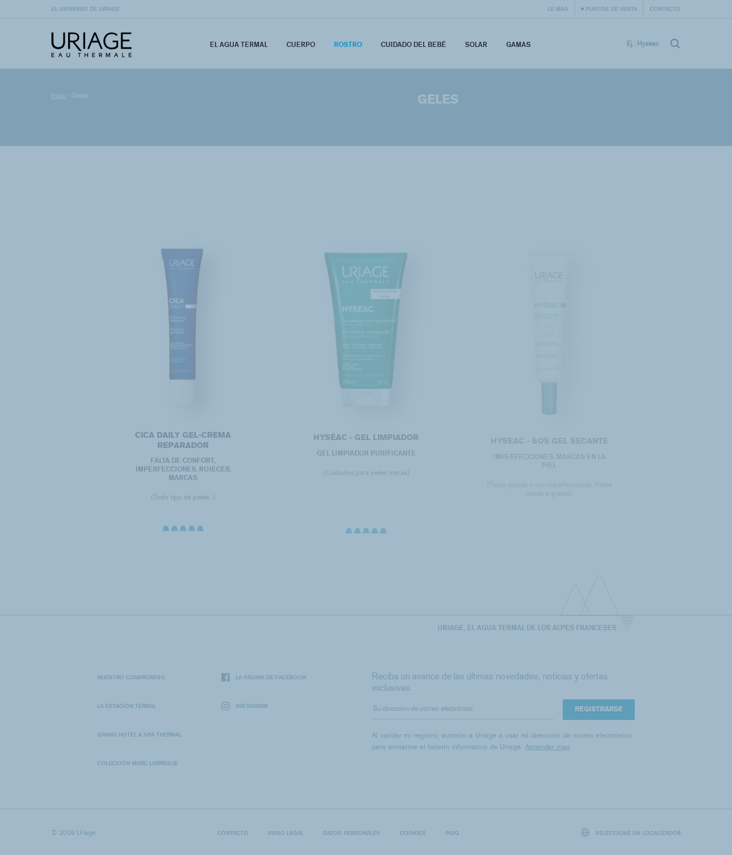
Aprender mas (547, 746)
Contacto (665, 8)
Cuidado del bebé (413, 44)
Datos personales (351, 832)
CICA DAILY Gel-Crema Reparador (183, 443)
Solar (476, 44)
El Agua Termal (239, 44)
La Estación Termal (126, 705)
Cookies (413, 832)
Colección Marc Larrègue (137, 762)
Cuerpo (301, 44)
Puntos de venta (611, 8)
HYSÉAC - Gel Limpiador (366, 440)
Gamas (518, 44)
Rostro (348, 44)
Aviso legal (286, 832)
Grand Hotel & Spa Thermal (139, 734)
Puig (452, 832)
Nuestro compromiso (131, 677)
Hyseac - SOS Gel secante (549, 444)
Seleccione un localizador (631, 832)
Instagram (244, 706)
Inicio (58, 96)
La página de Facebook (264, 677)
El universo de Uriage (85, 8)
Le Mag (558, 8)
